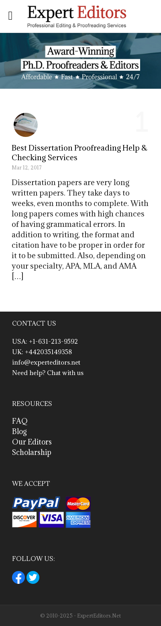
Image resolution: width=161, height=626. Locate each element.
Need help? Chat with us (48, 373)
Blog (19, 431)
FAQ (20, 421)
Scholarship (31, 452)
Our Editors (32, 442)
